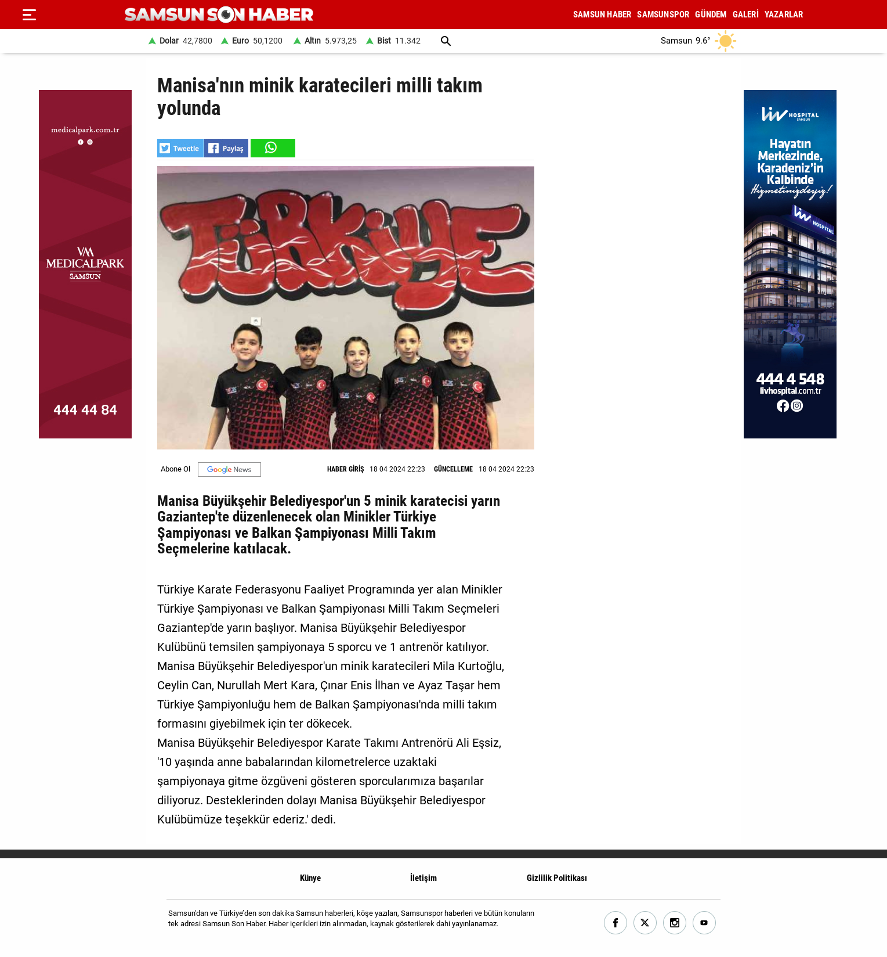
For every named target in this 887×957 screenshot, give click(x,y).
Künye (310, 878)
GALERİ (746, 14)
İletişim (423, 878)
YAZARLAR (784, 14)
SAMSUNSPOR (663, 14)
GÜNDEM (710, 14)
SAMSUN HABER (602, 14)
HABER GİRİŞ (345, 469)
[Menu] (29, 14)
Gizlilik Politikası (557, 878)
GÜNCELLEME (453, 469)
